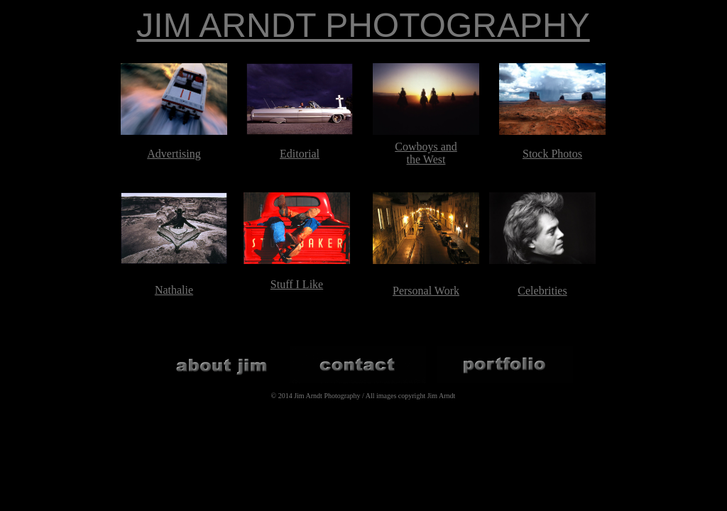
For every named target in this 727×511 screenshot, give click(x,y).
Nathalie (174, 290)
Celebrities (542, 291)
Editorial (299, 154)
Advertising (174, 154)
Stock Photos (552, 154)
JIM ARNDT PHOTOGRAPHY (362, 25)
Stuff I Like (296, 284)
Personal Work (426, 291)
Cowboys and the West (426, 153)
